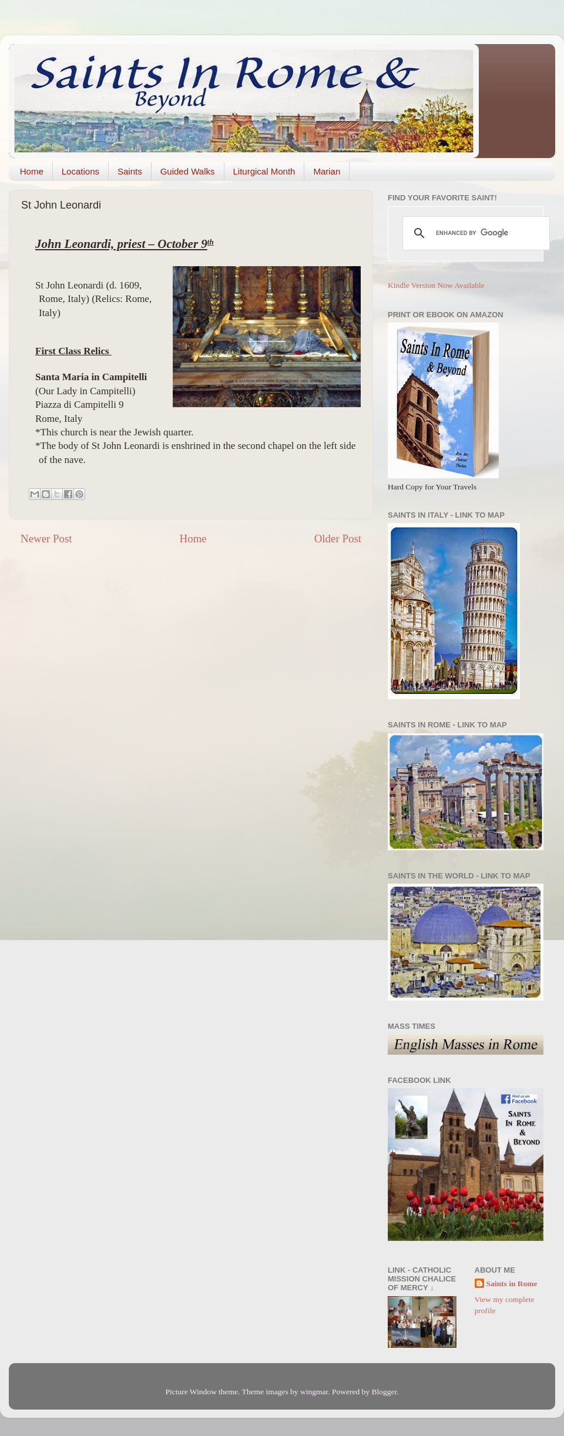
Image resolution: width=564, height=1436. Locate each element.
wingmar (314, 1391)
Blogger (384, 1391)
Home (31, 171)
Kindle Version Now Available (436, 285)
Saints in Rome (512, 1283)
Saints (130, 171)
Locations (80, 171)
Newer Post (46, 538)
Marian (326, 171)
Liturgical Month (264, 171)
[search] (474, 233)
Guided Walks (187, 171)
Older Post (337, 538)
